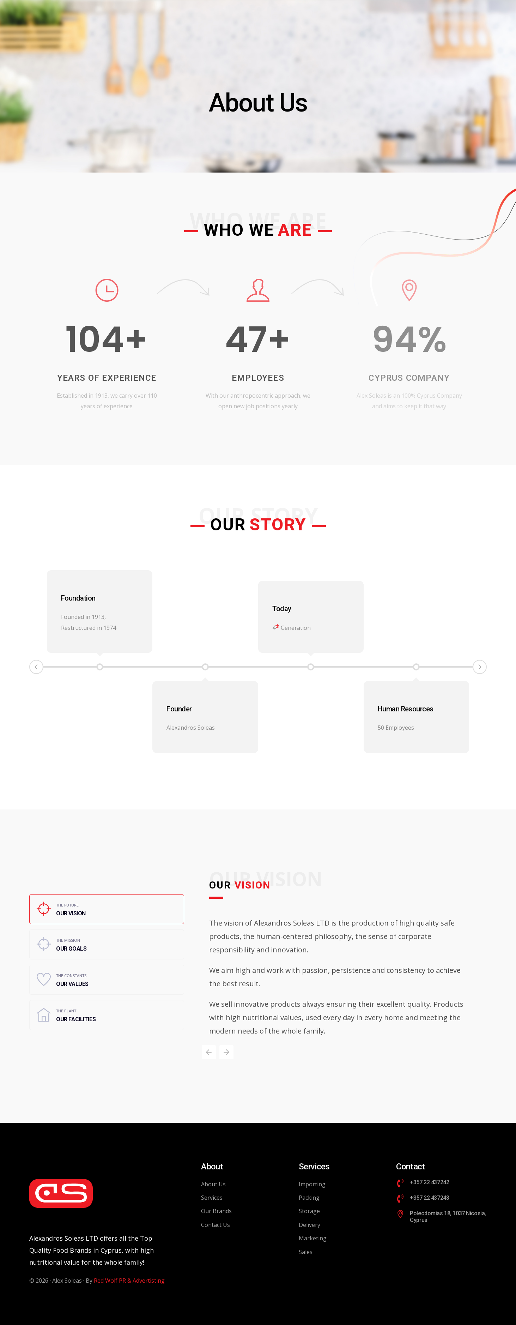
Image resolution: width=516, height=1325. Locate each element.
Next (480, 667)
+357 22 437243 (429, 1197)
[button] (209, 1052)
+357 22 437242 (429, 1182)
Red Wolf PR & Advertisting (129, 1280)
